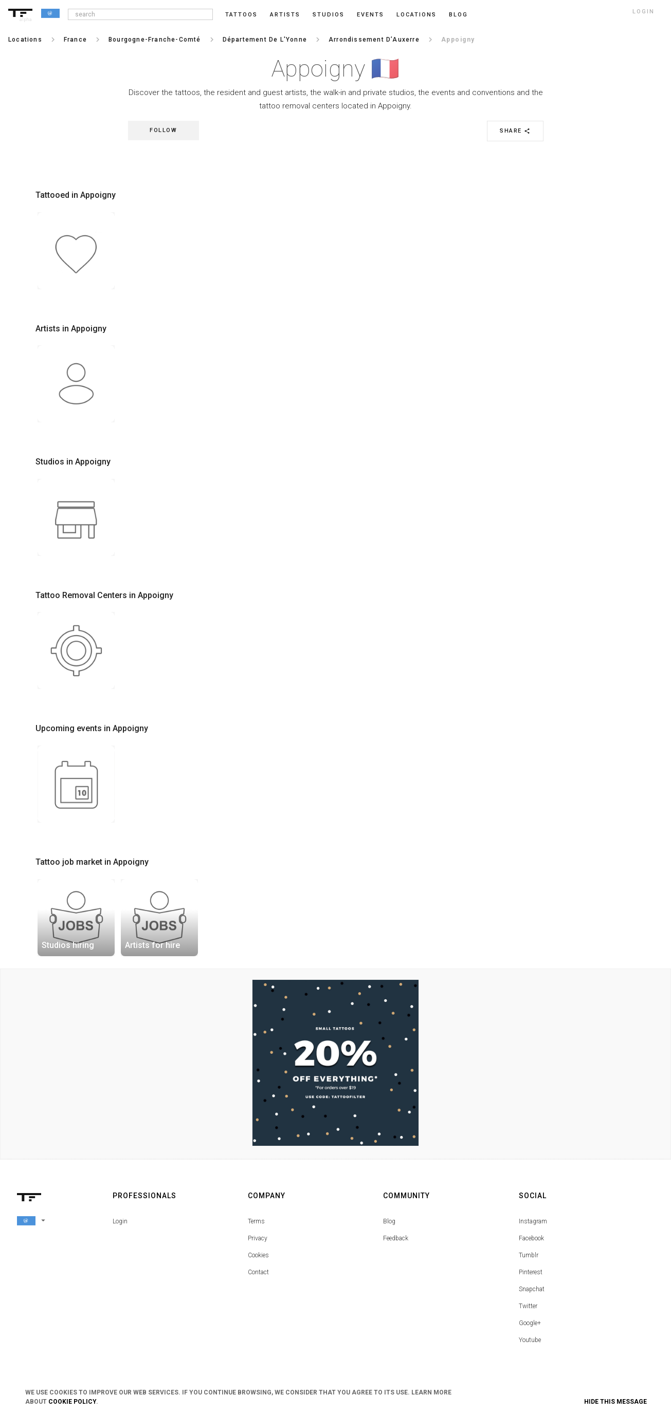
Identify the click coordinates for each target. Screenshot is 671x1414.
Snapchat (532, 1289)
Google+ (530, 1323)
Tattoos (241, 14)
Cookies (258, 1255)
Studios (328, 14)
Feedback (395, 1238)
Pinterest (530, 1272)
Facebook (531, 1238)
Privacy (257, 1238)
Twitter (528, 1306)
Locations (416, 14)
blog (458, 14)
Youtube (530, 1340)
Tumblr (528, 1255)
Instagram (533, 1221)
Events (370, 14)
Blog (389, 1221)
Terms (256, 1221)
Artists (285, 14)
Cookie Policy (72, 1401)
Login (120, 1221)
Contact (258, 1272)
